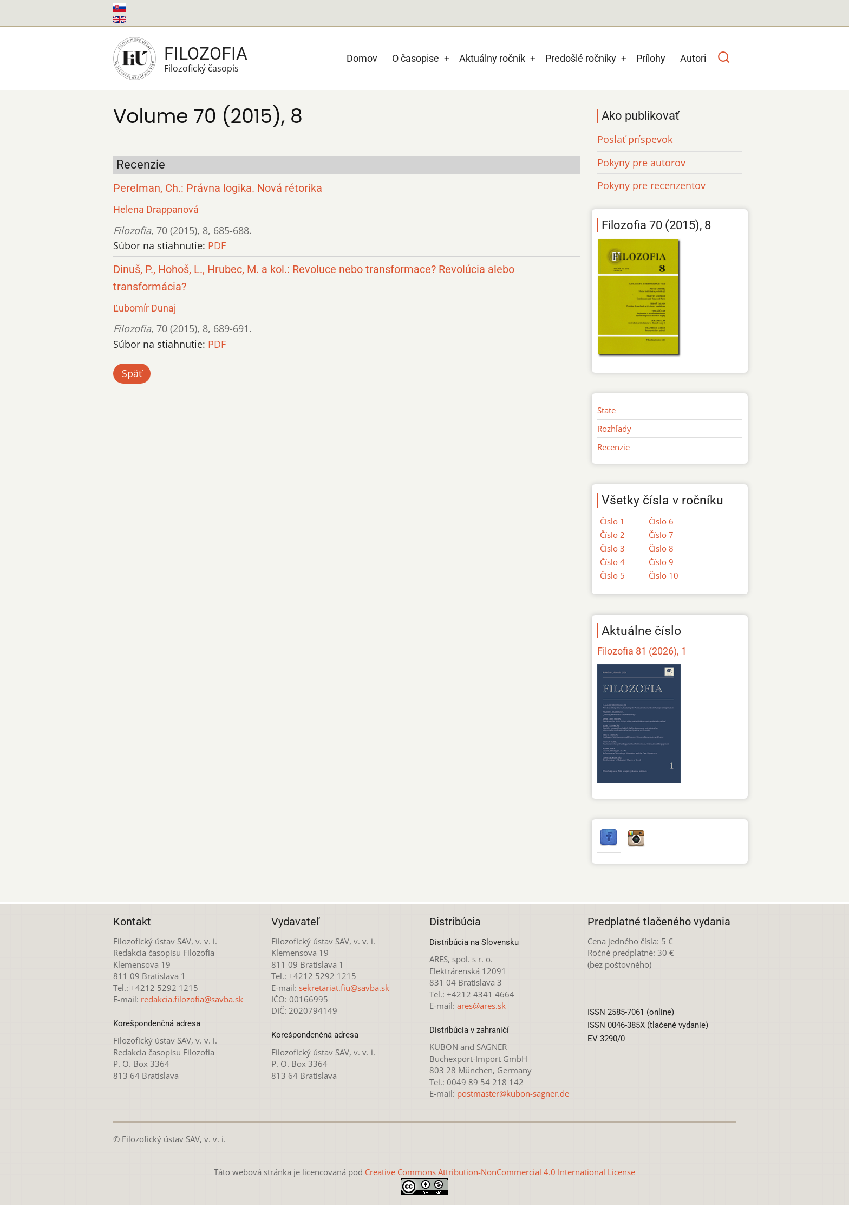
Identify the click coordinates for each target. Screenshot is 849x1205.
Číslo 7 (661, 534)
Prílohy (650, 58)
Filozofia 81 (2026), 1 (642, 651)
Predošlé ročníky (580, 58)
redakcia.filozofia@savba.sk (192, 999)
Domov (362, 58)
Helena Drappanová (156, 209)
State (606, 410)
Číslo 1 (612, 521)
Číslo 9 (661, 561)
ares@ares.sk (481, 1005)
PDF (217, 245)
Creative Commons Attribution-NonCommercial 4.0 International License (500, 1172)
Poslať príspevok (634, 139)
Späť (132, 373)
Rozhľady (614, 428)
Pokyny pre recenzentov (651, 185)
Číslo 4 (612, 561)
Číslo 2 (612, 534)
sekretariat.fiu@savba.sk (344, 987)
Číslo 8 (661, 548)
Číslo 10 (663, 575)
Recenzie (613, 447)
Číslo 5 (612, 575)
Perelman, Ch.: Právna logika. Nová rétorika (217, 188)
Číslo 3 (612, 548)
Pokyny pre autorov (641, 162)
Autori (693, 58)
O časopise (415, 58)
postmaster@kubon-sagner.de (513, 1093)
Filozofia (205, 53)
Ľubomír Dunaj (144, 308)
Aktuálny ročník (492, 58)
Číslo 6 (661, 521)
